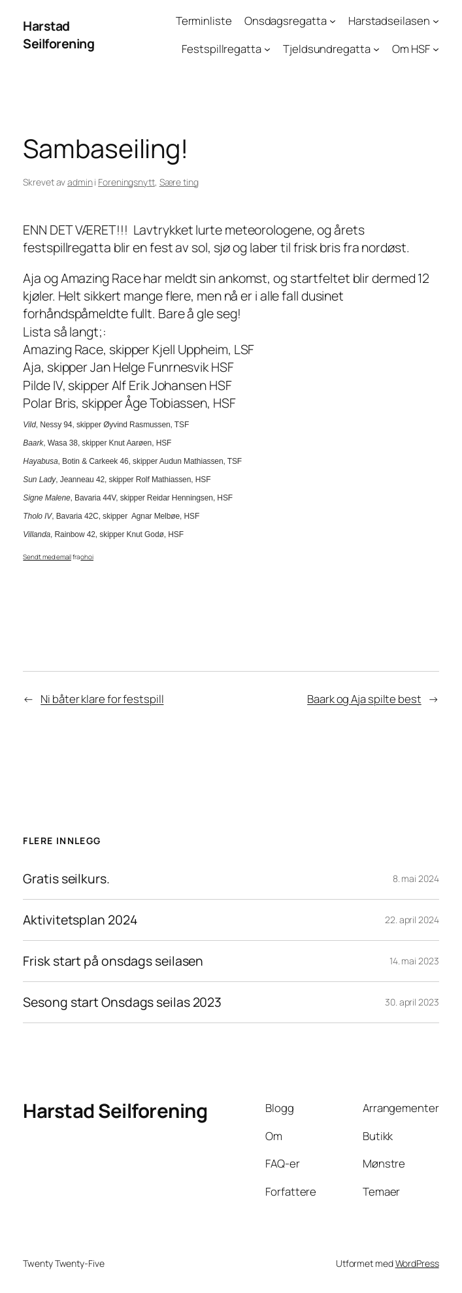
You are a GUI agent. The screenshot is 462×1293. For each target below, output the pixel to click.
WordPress (417, 1263)
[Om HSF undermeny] (436, 48)
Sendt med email (47, 556)
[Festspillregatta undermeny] (267, 48)
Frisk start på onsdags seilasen (113, 961)
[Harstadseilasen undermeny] (436, 21)
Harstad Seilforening (58, 34)
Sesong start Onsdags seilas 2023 (122, 1002)
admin (80, 182)
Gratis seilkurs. (66, 879)
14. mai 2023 (414, 961)
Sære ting (179, 182)
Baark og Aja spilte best (364, 698)
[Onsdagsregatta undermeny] (332, 21)
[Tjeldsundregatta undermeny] (376, 48)
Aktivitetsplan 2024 (80, 920)
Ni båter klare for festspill (102, 698)
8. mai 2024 (416, 878)
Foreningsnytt (126, 182)
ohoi (86, 556)
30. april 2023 (412, 1002)
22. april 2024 (412, 919)
